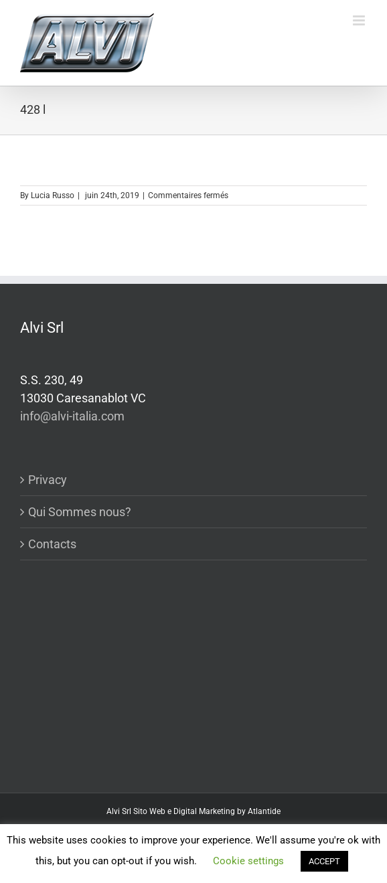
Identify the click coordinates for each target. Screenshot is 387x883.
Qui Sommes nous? (79, 512)
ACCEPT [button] (324, 861)
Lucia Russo (52, 195)
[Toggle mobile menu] (360, 20)
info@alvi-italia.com (72, 416)
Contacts (52, 544)
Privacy (47, 480)
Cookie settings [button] (248, 861)
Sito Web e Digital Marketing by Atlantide (207, 811)
